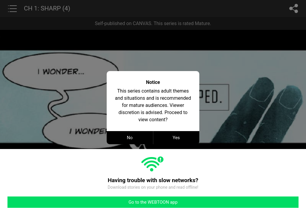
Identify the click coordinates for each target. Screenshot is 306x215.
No (130, 137)
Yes (176, 137)
